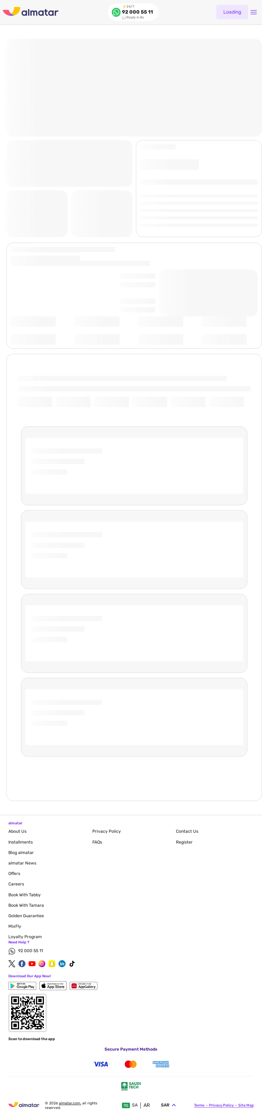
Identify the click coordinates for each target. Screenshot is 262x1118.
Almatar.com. (70, 1102)
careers (16, 884)
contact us (187, 831)
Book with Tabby (24, 894)
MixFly (14, 926)
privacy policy (106, 831)
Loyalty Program (25, 936)
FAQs (97, 842)
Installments (20, 842)
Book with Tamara (26, 905)
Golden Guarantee (26, 915)
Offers (14, 873)
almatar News (22, 863)
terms (199, 1104)
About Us (17, 831)
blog (21, 852)
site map (246, 1104)
